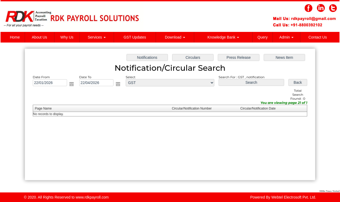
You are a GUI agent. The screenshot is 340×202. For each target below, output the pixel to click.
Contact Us (317, 37)
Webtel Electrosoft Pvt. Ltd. (293, 197)
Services (97, 37)
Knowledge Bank (223, 37)
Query (262, 37)
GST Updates (135, 37)
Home (15, 37)
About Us (39, 37)
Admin (286, 37)
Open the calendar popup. (73, 84)
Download (175, 37)
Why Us (66, 37)
